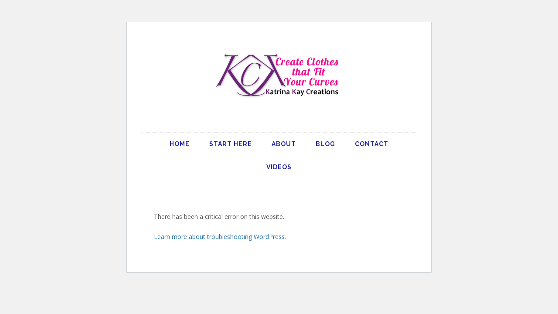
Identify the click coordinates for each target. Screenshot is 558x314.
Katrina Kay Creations (279, 75)
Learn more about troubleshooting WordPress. (220, 236)
